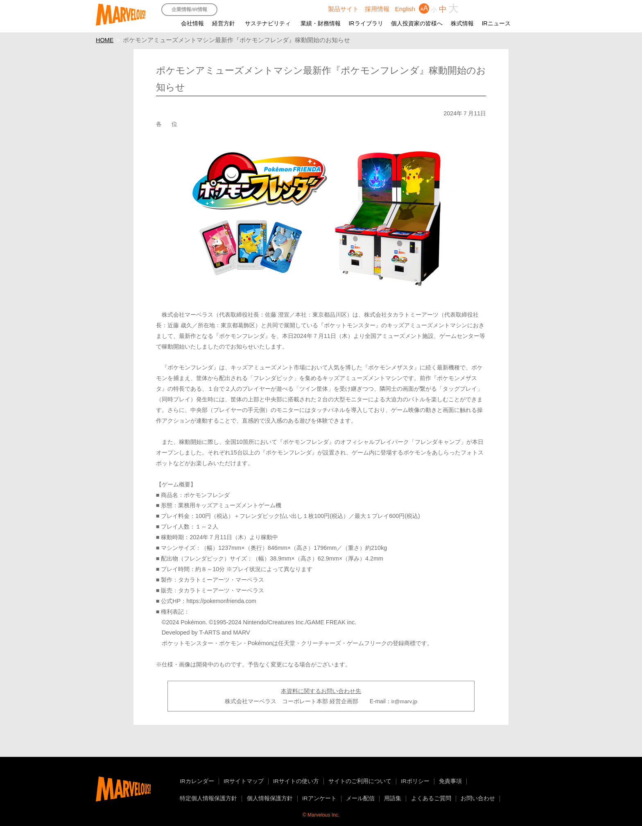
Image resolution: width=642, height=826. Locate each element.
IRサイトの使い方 (296, 781)
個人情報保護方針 (270, 798)
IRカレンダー (197, 781)
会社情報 (192, 23)
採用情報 (377, 8)
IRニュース (496, 23)
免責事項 (450, 781)
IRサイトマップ (244, 781)
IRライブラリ (365, 23)
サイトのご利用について (359, 781)
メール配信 (360, 798)
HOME (104, 40)
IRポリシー (415, 781)
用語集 (392, 798)
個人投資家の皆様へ (417, 23)
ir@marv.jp (404, 701)
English (405, 8)
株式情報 (462, 23)
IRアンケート (319, 798)
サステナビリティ (268, 23)
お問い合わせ (478, 798)
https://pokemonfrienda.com (221, 601)
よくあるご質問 (431, 798)
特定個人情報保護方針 (208, 798)
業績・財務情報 (321, 23)
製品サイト (343, 8)
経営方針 (223, 23)
